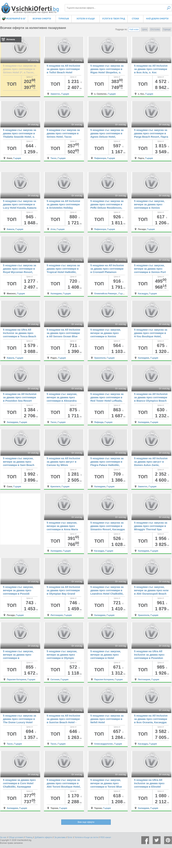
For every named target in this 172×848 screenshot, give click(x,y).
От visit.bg (33, 60)
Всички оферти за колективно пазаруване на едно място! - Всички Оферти (30, 6)
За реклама (60, 837)
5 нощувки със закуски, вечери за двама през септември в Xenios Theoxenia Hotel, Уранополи (105, 336)
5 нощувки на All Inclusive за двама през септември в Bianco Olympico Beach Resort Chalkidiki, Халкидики (151, 400)
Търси (169, 7)
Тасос (54, 158)
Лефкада (99, 422)
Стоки (135, 18)
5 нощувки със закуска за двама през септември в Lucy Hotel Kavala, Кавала (19, 204)
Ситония (55, 679)
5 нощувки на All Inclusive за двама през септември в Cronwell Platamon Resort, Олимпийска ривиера (107, 272)
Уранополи (100, 358)
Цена (144, 29)
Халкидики (56, 293)
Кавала (10, 229)
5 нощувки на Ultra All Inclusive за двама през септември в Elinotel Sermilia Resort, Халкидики (149, 786)
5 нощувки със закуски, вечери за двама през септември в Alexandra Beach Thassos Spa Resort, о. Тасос (62, 400)
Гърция (65, 94)
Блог (70, 837)
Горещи (166, 29)
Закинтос (55, 94)
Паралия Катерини (16, 679)
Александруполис (103, 744)
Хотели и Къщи (86, 18)
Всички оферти (42, 18)
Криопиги (55, 486)
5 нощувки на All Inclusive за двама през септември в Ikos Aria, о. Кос (151, 69)
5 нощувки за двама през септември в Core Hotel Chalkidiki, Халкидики (19, 783)
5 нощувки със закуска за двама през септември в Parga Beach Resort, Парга (151, 133)
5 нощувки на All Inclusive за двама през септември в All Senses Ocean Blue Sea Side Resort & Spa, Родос (63, 336)
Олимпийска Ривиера (105, 293)
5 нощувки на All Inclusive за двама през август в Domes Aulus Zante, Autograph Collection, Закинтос (151, 465)
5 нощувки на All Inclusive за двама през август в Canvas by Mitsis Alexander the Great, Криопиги (63, 465)
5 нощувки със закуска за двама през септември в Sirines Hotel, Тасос (63, 133)
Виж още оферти (86, 822)
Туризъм (63, 18)
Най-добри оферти (157, 18)
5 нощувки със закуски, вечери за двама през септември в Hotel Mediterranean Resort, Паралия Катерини (105, 658)
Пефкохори (100, 158)
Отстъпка (155, 29)
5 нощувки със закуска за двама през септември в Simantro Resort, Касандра (107, 526)
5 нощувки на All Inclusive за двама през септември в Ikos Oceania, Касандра (151, 719)
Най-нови (133, 29)
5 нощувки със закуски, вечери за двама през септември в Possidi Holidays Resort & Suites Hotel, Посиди (18, 593)
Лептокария (57, 615)
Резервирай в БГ (14, 18)
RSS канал (105, 837)
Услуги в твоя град (113, 18)
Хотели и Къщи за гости (86, 837)
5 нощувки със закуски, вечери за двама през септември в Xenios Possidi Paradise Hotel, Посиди (149, 207)
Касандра (143, 293)
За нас (3, 837)
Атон (53, 229)
